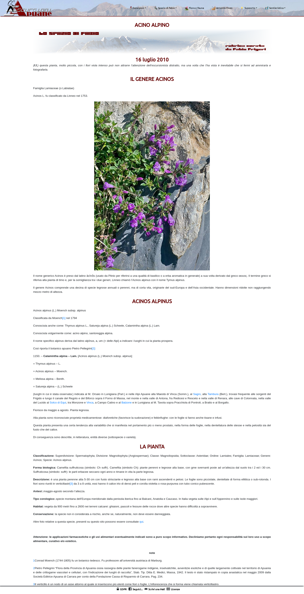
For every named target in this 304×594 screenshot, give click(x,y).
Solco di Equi (58, 402)
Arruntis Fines (222, 8)
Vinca (90, 402)
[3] (71, 483)
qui (141, 521)
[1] (63, 318)
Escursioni (136, 8)
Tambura (213, 394)
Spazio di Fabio (164, 8)
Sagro (197, 394)
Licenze (175, 589)
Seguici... (138, 589)
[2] (93, 348)
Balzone (126, 402)
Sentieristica (274, 8)
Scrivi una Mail (156, 589)
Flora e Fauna (194, 8)
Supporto (247, 8)
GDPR (123, 589)
